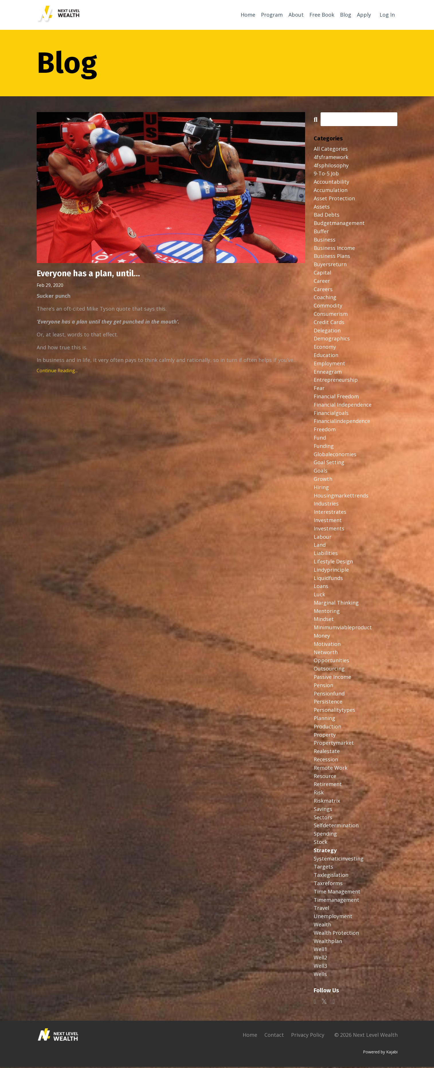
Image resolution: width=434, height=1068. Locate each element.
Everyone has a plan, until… (91, 275)
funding (324, 447)
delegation (327, 331)
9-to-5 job (326, 174)
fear (319, 389)
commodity (328, 306)
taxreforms (328, 884)
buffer (321, 232)
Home (248, 14)
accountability (331, 182)
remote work (330, 768)
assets (322, 207)
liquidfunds (328, 578)
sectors (323, 818)
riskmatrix (327, 801)
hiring (321, 488)
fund (320, 438)
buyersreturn (330, 265)
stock (320, 843)
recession (326, 760)
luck (319, 595)
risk (319, 793)
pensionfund (329, 694)
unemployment (333, 917)
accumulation (330, 191)
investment (328, 521)
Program (272, 14)
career (322, 282)
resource (325, 777)
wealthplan (328, 941)
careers (323, 290)
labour (322, 537)
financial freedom (336, 397)
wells (320, 975)
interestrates (330, 512)
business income (334, 249)
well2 (320, 958)
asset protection (334, 199)
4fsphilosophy (331, 166)
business (324, 240)
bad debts (326, 215)
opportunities (331, 661)
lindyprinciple (331, 570)
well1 (320, 950)
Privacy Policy (307, 1035)
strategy (325, 851)
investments (329, 529)
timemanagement (336, 900)
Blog (345, 14)
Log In (387, 14)
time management (337, 892)
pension (323, 686)
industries (326, 504)
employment (329, 364)
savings (323, 810)
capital (322, 273)
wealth (322, 925)
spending (325, 834)
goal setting (329, 463)
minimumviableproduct (343, 628)
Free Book (321, 14)
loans (321, 587)
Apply (364, 14)
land (320, 545)
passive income (332, 678)
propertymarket (334, 743)
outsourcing (329, 669)
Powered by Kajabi (380, 1053)
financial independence (343, 405)
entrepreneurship (336, 380)
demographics (332, 339)
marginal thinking (336, 603)
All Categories (331, 149)
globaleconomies (335, 455)
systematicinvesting (339, 859)
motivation (327, 645)
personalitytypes (334, 711)
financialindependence (342, 422)
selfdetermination (336, 826)
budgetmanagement (339, 224)
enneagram (328, 372)
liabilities (326, 554)
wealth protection (336, 933)
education (326, 356)
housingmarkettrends (341, 496)
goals (320, 471)
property (325, 735)
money (322, 636)
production (327, 727)
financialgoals (331, 413)
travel (321, 909)
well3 (320, 966)
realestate (327, 752)
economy (325, 347)
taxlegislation (331, 876)
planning (324, 719)
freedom (325, 430)
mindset (324, 620)
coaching (325, 298)
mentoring (327, 612)
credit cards (329, 323)
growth (323, 480)
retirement (328, 785)
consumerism (331, 314)
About (296, 14)
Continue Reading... (57, 372)
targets (323, 867)
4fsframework (331, 158)
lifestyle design (333, 562)
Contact (274, 1035)
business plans (332, 257)
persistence (328, 702)
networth (326, 653)
